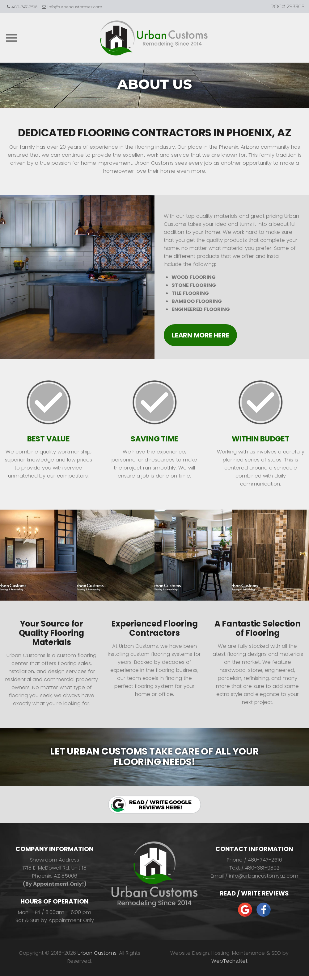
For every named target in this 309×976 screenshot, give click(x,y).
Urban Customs (97, 953)
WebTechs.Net (229, 961)
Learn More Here (200, 335)
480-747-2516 (24, 6)
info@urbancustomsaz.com (75, 6)
